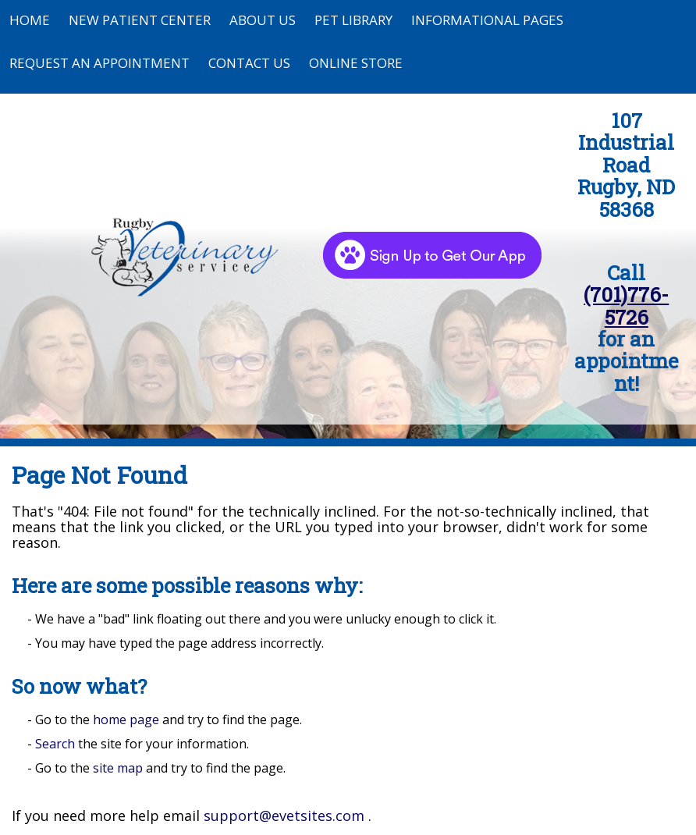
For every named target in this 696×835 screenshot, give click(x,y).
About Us (262, 20)
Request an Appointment (99, 63)
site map (118, 767)
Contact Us (249, 63)
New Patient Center (140, 20)
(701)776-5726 (626, 305)
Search (55, 743)
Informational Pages (487, 20)
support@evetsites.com (284, 815)
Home (29, 20)
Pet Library (353, 20)
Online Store (356, 63)
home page (126, 719)
